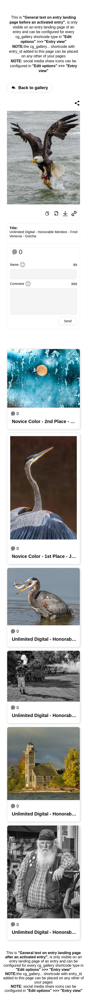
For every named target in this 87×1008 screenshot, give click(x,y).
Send (68, 321)
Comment (17, 284)
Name (14, 264)
